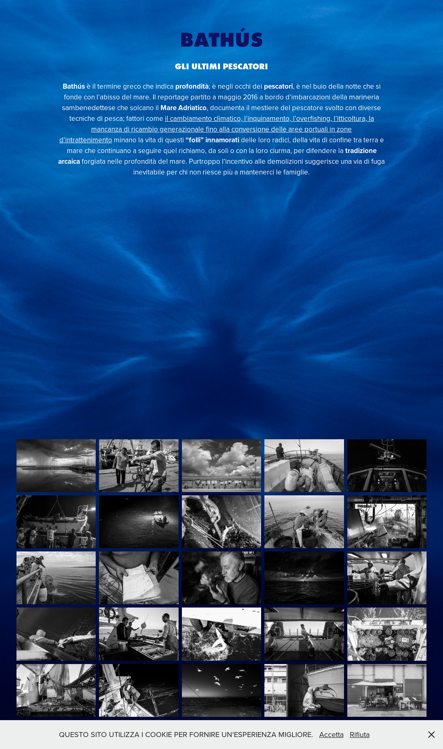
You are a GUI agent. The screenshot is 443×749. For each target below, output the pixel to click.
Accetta (331, 734)
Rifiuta (360, 734)
